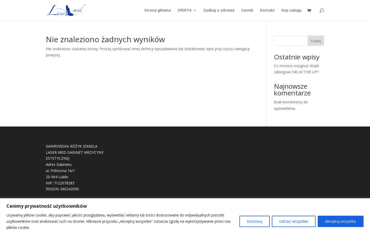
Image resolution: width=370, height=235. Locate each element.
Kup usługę (291, 10)
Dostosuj (254, 221)
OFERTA (184, 10)
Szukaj (315, 40)
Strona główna (157, 10)
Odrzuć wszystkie (293, 221)
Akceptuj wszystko (340, 221)
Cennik (247, 10)
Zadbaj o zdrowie (218, 10)
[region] (185, 216)
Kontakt (267, 10)
